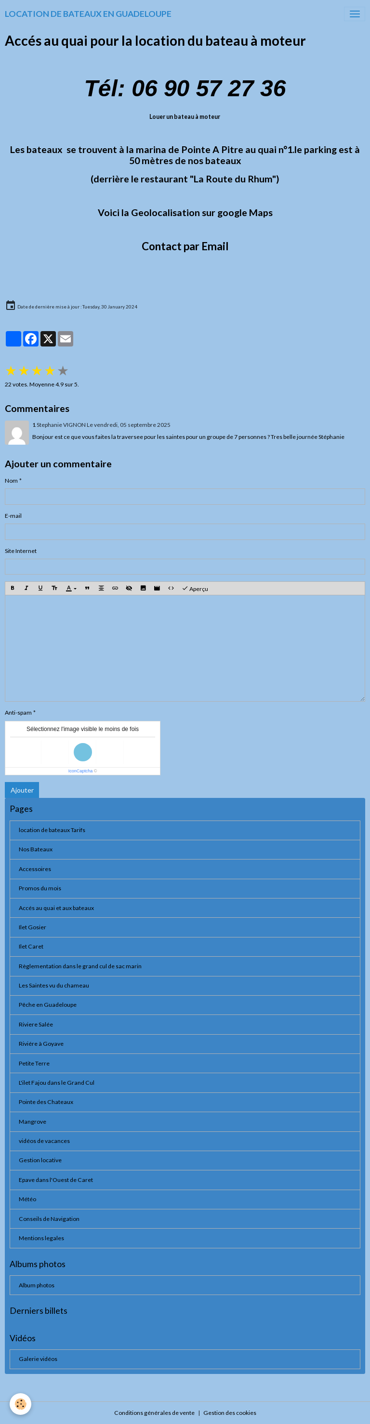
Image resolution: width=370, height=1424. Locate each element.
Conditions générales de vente (154, 1412)
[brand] (88, 14)
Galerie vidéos (38, 1358)
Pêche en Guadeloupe (48, 1004)
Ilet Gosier (32, 927)
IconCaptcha (80, 771)
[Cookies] (20, 1404)
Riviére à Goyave (41, 1043)
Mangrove (32, 1121)
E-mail (13, 515)
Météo (27, 1199)
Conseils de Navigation (49, 1218)
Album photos (36, 1285)
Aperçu (195, 588)
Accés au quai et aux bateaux (56, 907)
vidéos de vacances (44, 1140)
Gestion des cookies (229, 1412)
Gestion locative (40, 1160)
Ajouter (22, 790)
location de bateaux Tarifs (52, 830)
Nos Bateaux (36, 849)
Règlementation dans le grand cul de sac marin (80, 966)
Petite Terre (34, 1063)
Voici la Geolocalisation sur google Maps (185, 212)
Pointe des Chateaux (46, 1101)
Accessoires (35, 868)
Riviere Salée (36, 1024)
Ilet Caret (31, 946)
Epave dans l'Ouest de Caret (56, 1179)
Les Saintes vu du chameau (54, 985)
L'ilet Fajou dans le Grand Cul (56, 1082)
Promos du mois (40, 888)
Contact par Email (185, 246)
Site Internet (21, 550)
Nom (11, 480)
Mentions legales (41, 1238)
